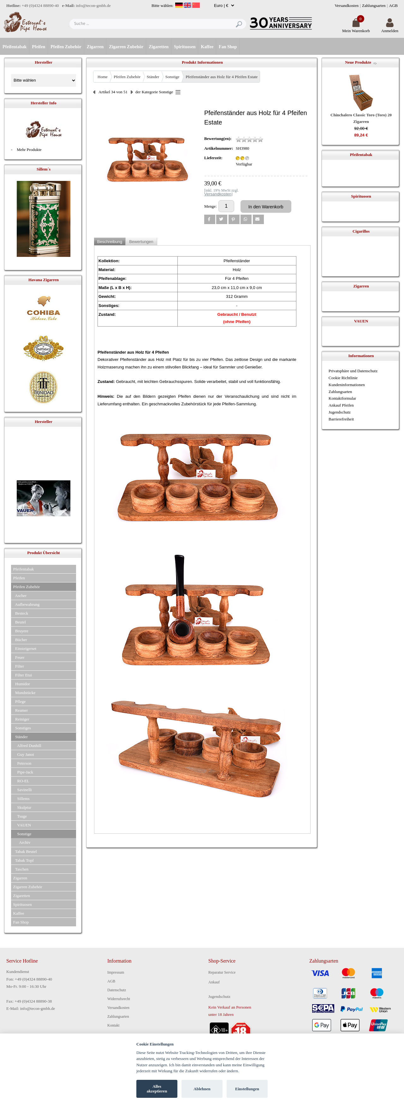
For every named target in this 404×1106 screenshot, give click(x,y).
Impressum (115, 972)
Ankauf (214, 982)
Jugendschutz (340, 412)
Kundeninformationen (347, 384)
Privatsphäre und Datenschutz (353, 370)
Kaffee (207, 46)
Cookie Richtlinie (343, 377)
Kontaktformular (342, 398)
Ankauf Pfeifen (341, 405)
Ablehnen (201, 1088)
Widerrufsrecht (118, 999)
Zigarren (95, 46)
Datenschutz (116, 990)
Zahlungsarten (373, 5)
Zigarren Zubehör (126, 46)
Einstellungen (247, 1088)
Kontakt (113, 1025)
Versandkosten (347, 5)
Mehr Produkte (29, 149)
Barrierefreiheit (341, 419)
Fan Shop (228, 46)
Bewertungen (141, 241)
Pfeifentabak (15, 46)
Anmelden (389, 28)
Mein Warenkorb (356, 28)
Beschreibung (109, 241)
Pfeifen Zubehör (65, 46)
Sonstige (172, 76)
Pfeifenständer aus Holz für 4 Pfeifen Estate (222, 76)
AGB (393, 5)
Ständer (153, 76)
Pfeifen (38, 46)
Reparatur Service (221, 972)
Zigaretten (159, 46)
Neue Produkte (358, 62)
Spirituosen (184, 46)
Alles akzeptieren (157, 1089)
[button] (209, 219)
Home (103, 76)
